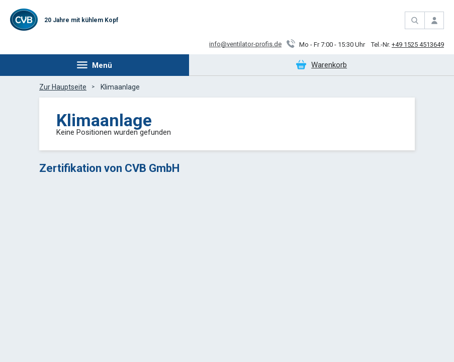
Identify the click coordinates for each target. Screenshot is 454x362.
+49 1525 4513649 (418, 44)
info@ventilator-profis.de (245, 44)
